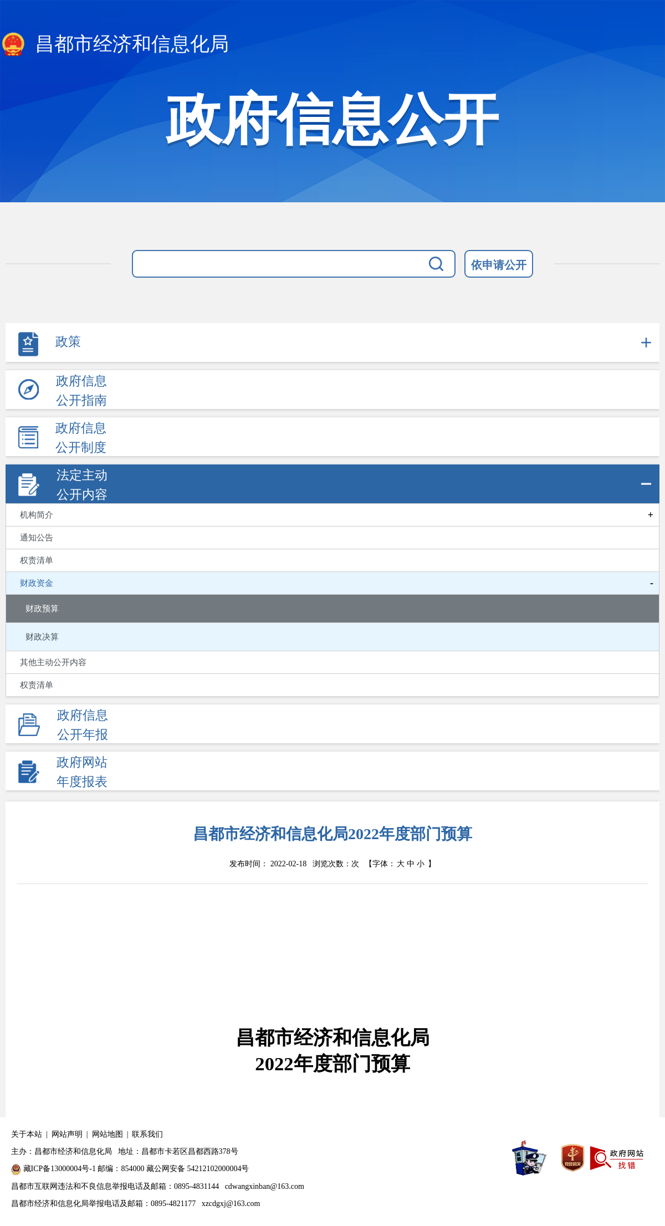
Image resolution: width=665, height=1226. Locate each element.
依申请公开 (498, 265)
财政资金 (36, 583)
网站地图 (107, 1134)
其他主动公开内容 (53, 662)
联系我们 (147, 1134)
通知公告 (36, 537)
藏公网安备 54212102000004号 (197, 1168)
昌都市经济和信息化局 (114, 45)
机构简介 (36, 514)
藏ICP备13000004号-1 (59, 1168)
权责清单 (36, 560)
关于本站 (26, 1134)
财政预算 (42, 608)
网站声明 (67, 1134)
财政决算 (42, 636)
